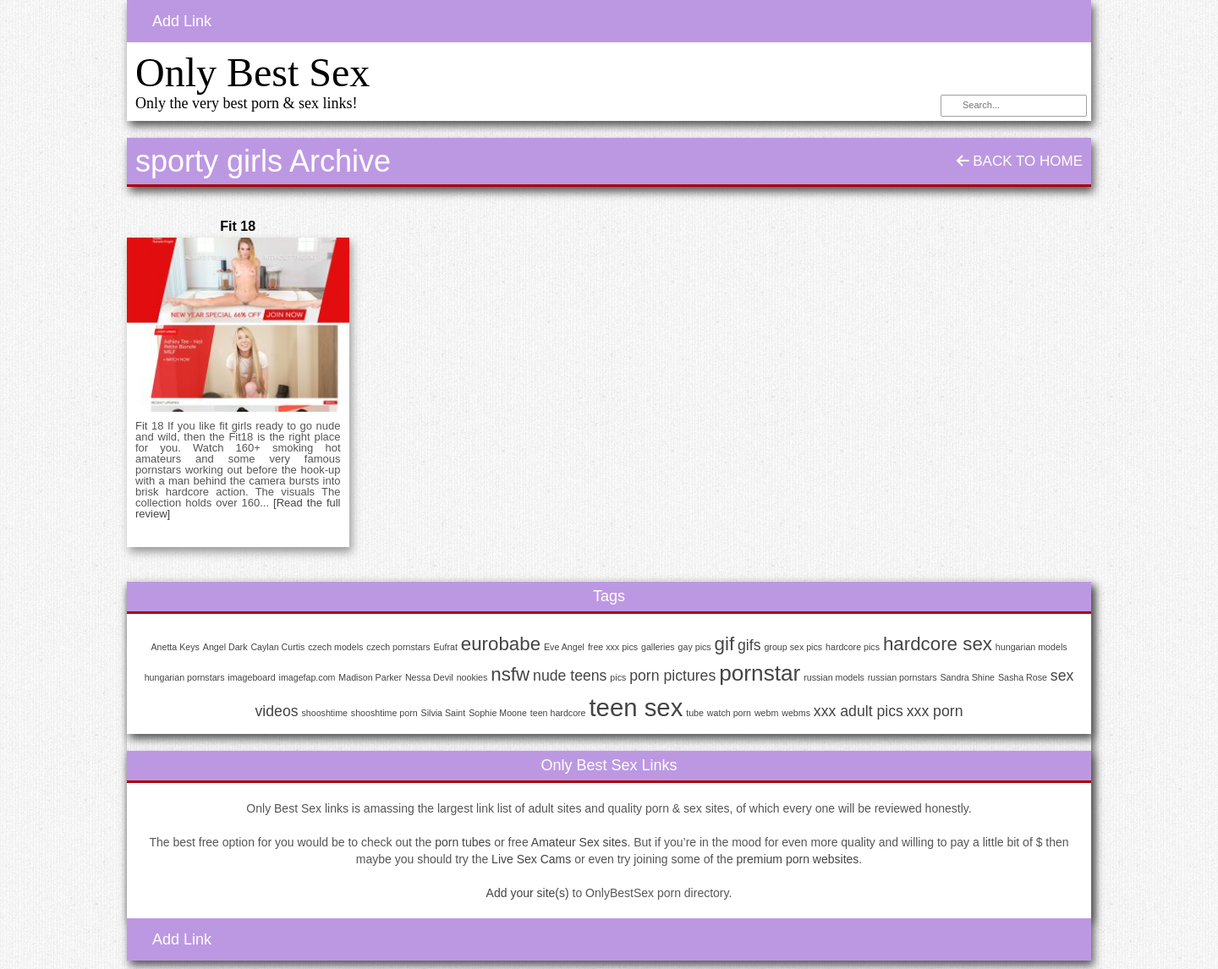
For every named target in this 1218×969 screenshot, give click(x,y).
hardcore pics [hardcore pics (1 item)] (853, 647)
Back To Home (1020, 161)
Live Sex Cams (531, 859)
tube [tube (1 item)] (695, 713)
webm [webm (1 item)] (766, 713)
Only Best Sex (252, 72)
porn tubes (463, 842)
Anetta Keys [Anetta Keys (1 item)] (175, 647)
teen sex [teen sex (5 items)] (636, 707)
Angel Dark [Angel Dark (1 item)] (225, 647)
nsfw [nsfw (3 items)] (510, 674)
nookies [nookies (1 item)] (472, 677)
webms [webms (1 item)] (796, 713)
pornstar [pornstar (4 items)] (759, 673)
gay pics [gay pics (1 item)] (694, 647)
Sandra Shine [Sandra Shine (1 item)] (967, 677)
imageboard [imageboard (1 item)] (251, 677)
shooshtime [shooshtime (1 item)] (324, 713)
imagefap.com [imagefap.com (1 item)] (307, 677)
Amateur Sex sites (579, 842)
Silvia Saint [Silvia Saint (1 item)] (443, 713)
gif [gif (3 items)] (725, 643)
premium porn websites (798, 859)
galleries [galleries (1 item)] (658, 647)
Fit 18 (237, 226)
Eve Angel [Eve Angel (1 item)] (564, 647)
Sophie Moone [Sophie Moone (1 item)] (498, 713)
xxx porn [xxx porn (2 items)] (935, 711)
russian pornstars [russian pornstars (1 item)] (902, 677)
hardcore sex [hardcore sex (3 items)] (937, 643)
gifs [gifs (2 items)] (749, 645)
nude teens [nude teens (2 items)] (569, 675)
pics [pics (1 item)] (618, 677)
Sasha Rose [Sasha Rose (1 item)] (1022, 677)
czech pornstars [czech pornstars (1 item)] (398, 647)
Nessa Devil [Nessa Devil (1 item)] (429, 677)
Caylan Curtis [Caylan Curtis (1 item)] (277, 647)
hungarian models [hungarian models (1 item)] (1031, 647)
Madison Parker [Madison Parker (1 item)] (370, 677)
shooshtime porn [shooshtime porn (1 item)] (384, 713)
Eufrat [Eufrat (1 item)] (445, 647)
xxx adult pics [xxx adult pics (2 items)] (858, 711)
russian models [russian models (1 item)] (834, 677)
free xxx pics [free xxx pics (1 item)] (613, 647)
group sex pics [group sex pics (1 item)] (793, 647)
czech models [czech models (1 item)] (335, 647)
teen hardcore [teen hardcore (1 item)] (558, 713)
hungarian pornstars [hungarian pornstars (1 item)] (185, 677)
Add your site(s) (527, 893)
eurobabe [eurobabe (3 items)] (500, 643)
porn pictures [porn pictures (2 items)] (672, 675)
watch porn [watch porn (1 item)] (729, 713)
